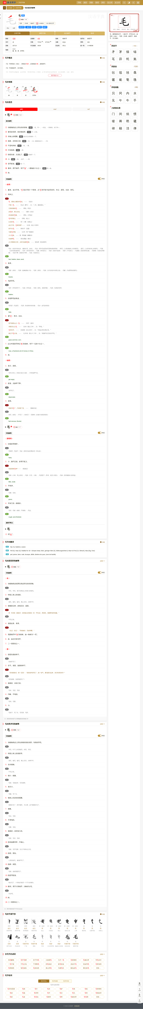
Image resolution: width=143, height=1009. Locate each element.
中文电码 (33, 45)
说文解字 (67, 33)
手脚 (24, 960)
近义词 (109, 2)
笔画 (7, 50)
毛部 (14, 38)
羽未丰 (98, 960)
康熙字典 (42, 33)
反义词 (117, 2)
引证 (7, 198)
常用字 (34, 27)
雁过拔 (86, 968)
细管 (48, 997)
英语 (7, 546)
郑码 (81, 42)
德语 (7, 550)
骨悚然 (74, 960)
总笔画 (32, 38)
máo (55, 109)
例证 (103, 178)
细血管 (98, 993)
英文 (7, 256)
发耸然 (36, 968)
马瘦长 (61, 968)
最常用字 (21, 27)
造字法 (82, 38)
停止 (8, 28)
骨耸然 (98, 964)
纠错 (102, 58)
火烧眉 (49, 960)
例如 (30, 127)
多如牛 (74, 964)
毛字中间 (66, 981)
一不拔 (11, 964)
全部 (21, 109)
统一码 (82, 45)
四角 (7, 45)
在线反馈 (76, 1006)
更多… (98, 968)
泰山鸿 (49, 968)
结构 (57, 38)
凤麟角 (11, 960)
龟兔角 (24, 968)
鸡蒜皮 (49, 964)
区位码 (57, 45)
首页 (9, 8)
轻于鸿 (36, 960)
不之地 (24, 964)
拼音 (103, 2)
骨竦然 (11, 968)
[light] (129, 2)
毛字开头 (44, 981)
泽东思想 (11, 989)
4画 (38, 38)
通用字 (39, 27)
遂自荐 (86, 960)
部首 (7, 38)
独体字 (45, 27)
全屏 (14, 28)
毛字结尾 (55, 981)
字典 (79, 2)
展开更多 (55, 75)
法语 (7, 554)
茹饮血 (61, 964)
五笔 (31, 42)
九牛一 (61, 960)
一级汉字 (28, 27)
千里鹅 (36, 964)
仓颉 (57, 42)
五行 (7, 42)
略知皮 (74, 968)
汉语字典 (21, 2)
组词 (97, 2)
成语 (85, 2)
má (88, 109)
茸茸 (36, 993)
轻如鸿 (86, 964)
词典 (91, 2)
